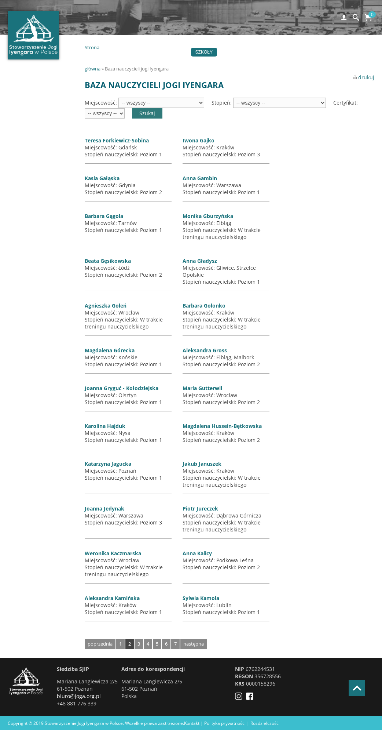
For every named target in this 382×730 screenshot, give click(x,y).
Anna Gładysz (200, 260)
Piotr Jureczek (200, 508)
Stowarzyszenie (289, 52)
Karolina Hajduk (105, 425)
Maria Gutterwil (202, 388)
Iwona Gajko (198, 140)
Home (112, 52)
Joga (137, 52)
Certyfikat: (345, 102)
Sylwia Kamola (201, 598)
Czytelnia (333, 52)
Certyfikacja (240, 52)
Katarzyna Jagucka (108, 463)
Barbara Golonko (204, 305)
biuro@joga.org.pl (79, 696)
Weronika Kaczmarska (113, 553)
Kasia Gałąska (102, 178)
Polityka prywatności (225, 723)
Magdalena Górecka (110, 350)
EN (167, 60)
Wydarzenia (169, 52)
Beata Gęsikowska (108, 260)
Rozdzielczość (264, 723)
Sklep (145, 60)
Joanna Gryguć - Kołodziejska (121, 388)
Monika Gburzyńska (208, 216)
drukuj (363, 77)
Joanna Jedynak (104, 508)
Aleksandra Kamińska (112, 598)
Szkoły (204, 52)
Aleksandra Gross (205, 350)
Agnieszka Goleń (105, 305)
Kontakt (116, 60)
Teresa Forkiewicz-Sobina (117, 140)
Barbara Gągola (104, 216)
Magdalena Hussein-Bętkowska (222, 425)
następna (193, 643)
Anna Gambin (200, 178)
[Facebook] (251, 697)
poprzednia (100, 643)
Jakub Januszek (202, 463)
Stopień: (222, 102)
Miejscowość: (101, 102)
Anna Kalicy (197, 553)
